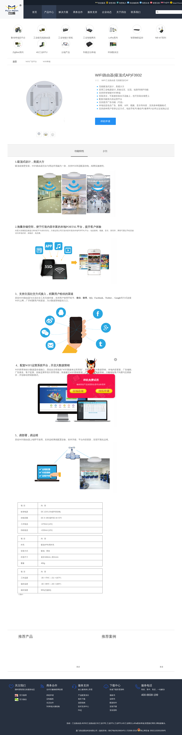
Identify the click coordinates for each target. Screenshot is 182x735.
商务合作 (78, 12)
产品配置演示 (83, 695)
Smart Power (176, 3)
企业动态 (107, 12)
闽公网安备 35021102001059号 (151, 731)
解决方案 (63, 12)
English (165, 3)
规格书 (112, 695)
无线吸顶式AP (123, 80)
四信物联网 (133, 3)
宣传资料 (113, 710)
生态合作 (50, 703)
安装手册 (113, 706)
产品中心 (49, 12)
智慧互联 (155, 3)
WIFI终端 (46, 61)
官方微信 (23, 699)
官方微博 (23, 695)
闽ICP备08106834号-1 (117, 731)
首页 (34, 12)
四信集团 (100, 3)
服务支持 (92, 12)
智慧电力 (121, 3)
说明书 (112, 699)
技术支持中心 (83, 706)
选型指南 (81, 703)
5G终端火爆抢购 (53, 706)
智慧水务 (145, 3)
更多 (78, 667)
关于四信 (121, 12)
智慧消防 (111, 3)
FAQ (80, 710)
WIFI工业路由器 (108, 80)
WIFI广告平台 (31, 61)
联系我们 (135, 12)
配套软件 (113, 703)
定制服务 (50, 699)
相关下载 (81, 699)
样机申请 (105, 121)
